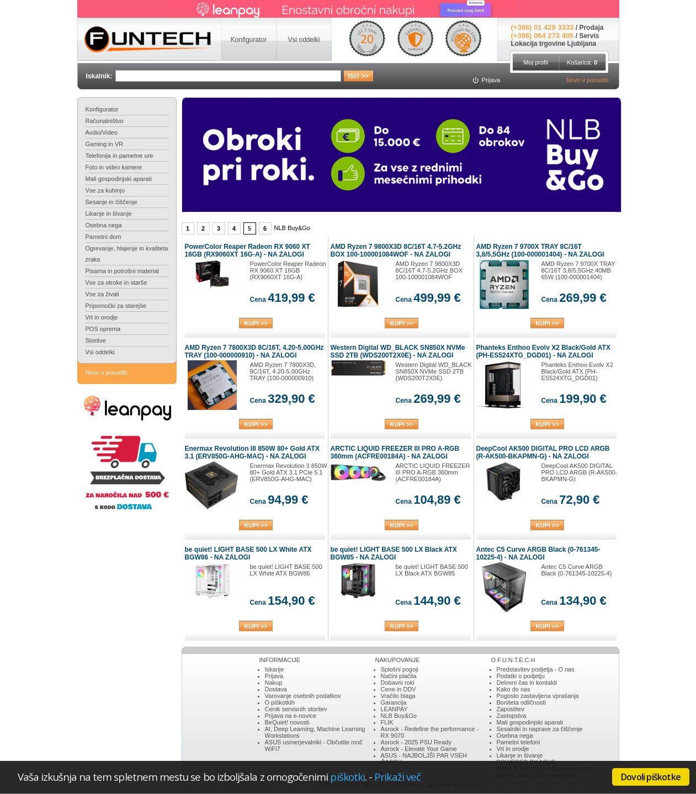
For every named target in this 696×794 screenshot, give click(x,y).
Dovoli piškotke (651, 777)
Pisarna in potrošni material (122, 271)
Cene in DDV (398, 689)
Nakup (274, 682)
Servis (589, 36)
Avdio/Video (102, 132)
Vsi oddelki (100, 352)
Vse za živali (102, 294)
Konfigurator (102, 109)
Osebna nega (104, 225)
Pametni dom (103, 236)
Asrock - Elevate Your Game (419, 748)
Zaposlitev (510, 709)
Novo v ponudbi (587, 80)
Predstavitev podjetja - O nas (536, 669)
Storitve (96, 340)
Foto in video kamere (114, 167)
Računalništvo (105, 121)
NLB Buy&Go (399, 715)
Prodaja (591, 27)
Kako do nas (513, 689)
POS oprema (103, 329)
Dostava (276, 689)
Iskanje (274, 669)
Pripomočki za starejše (116, 305)
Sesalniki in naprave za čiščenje (540, 729)
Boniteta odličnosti (521, 702)
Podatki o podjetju (521, 676)
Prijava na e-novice (291, 715)
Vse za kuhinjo (105, 190)
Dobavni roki (398, 682)
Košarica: (582, 62)
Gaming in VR (104, 144)
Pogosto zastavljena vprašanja (538, 695)
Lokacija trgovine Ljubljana (554, 43)
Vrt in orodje (102, 317)
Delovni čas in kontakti (527, 682)
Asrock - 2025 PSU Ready (416, 742)
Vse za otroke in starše (116, 282)
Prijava (274, 676)
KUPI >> (255, 323)
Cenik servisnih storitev (296, 709)
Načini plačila (399, 676)
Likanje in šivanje (109, 213)
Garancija (394, 702)
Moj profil (535, 62)
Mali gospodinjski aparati (119, 178)
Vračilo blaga (398, 695)
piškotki (347, 777)
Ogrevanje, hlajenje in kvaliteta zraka (127, 254)
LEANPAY (394, 709)
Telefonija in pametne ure (119, 155)
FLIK (387, 722)
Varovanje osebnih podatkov (303, 695)
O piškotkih (280, 702)
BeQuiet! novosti (287, 722)
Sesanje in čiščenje (111, 202)
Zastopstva (512, 715)
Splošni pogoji (400, 669)
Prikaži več (397, 777)
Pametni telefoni (518, 742)
